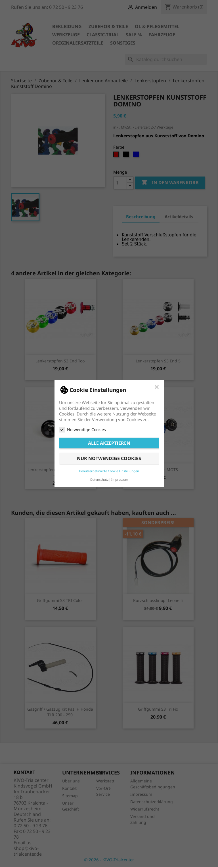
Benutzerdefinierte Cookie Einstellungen (109, 471)
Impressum (119, 479)
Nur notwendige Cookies (109, 458)
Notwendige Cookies (82, 430)
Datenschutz (99, 479)
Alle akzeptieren (109, 443)
